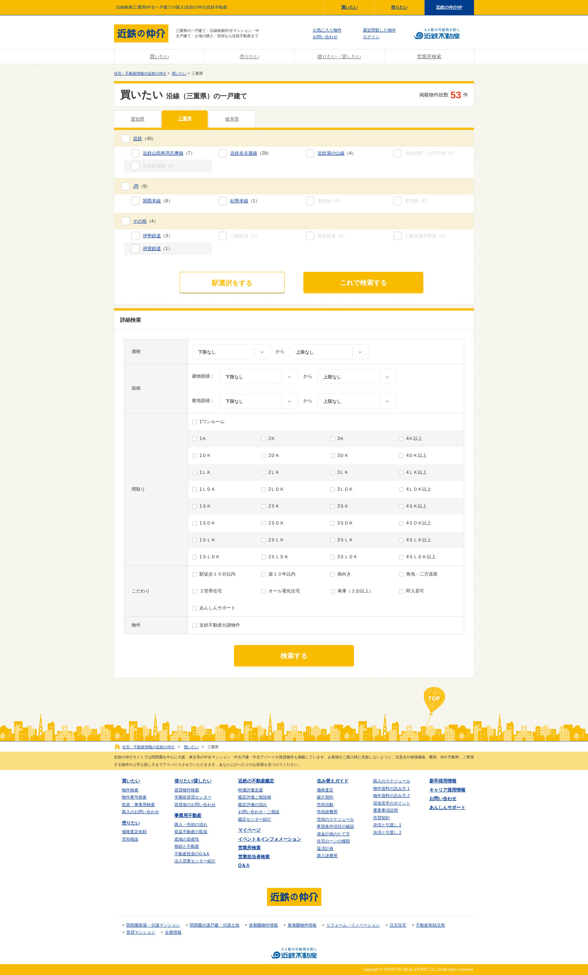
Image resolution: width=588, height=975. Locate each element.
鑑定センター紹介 (254, 819)
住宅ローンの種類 (333, 841)
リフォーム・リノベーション (353, 925)
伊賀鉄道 (152, 248)
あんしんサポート (218, 607)
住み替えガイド (332, 781)
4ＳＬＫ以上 (418, 540)
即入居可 (415, 591)
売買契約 (381, 817)
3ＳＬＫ (346, 540)
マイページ (249, 830)
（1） (245, 200)
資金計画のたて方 (333, 834)
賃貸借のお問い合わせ (195, 804)
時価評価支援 (250, 790)
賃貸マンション (140, 932)
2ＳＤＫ (276, 523)
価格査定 (325, 790)
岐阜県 (232, 119)
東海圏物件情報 (302, 925)
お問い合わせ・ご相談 (258, 811)
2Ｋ (272, 438)
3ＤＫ (343, 455)
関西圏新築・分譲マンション (153, 925)
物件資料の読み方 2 (391, 795)
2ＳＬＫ (276, 540)
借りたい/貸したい (193, 781)
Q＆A (243, 865)
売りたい (399, 7)
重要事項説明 (385, 810)
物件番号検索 (134, 797)
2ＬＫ (274, 472)
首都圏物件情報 (263, 925)
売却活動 (325, 804)
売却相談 (130, 839)
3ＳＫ (343, 506)
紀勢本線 (239, 200)
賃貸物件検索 (186, 790)
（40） (144, 138)
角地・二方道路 (422, 574)
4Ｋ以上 (414, 438)
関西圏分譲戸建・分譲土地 (214, 925)
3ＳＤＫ (346, 523)
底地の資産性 (186, 839)
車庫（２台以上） (356, 591)
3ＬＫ (343, 472)
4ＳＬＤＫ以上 (421, 556)
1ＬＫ (205, 472)
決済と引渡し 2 (387, 832)
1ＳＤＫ (208, 523)
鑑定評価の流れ (252, 804)
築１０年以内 (282, 574)
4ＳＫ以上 (416, 506)
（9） (141, 186)
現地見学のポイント (391, 803)
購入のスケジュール (391, 781)
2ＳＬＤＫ (278, 556)
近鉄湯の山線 (331, 153)
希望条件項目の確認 (335, 826)
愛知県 (137, 119)
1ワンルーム (212, 421)
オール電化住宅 (284, 591)
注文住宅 (398, 925)
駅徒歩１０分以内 (218, 574)
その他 (140, 221)
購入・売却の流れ (190, 824)
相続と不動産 (186, 846)
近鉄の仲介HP (449, 7)
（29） (250, 153)
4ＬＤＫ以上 (418, 489)
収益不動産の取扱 (190, 831)
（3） (157, 235)
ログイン (371, 37)
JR (136, 186)
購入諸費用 (327, 855)
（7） (169, 153)
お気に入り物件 (327, 30)
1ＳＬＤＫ (210, 556)
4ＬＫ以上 (416, 472)
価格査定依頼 (134, 831)
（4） (337, 153)
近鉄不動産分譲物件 (220, 625)
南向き (344, 574)
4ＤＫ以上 (416, 455)
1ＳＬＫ (208, 540)
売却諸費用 (327, 811)
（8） (157, 200)
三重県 (185, 118)
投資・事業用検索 (138, 804)
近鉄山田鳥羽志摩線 (163, 153)
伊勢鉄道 (152, 235)
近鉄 (137, 138)
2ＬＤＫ (276, 489)
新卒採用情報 (442, 781)
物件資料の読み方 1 (391, 788)
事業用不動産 (187, 815)
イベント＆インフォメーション (269, 839)
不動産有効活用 (430, 925)
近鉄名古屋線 (243, 153)
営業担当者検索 (254, 856)
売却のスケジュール (335, 819)
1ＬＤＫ (208, 489)
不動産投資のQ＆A (191, 853)
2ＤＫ (274, 455)
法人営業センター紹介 (195, 861)
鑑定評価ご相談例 (254, 797)
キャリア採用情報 (447, 790)
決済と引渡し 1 (387, 825)
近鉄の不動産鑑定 (256, 781)
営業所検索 (429, 56)
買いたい (349, 7)
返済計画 (325, 848)
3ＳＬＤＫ (348, 556)
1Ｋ (203, 438)
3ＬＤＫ (346, 489)
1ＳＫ (205, 506)
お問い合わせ (325, 37)
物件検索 (130, 790)
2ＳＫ (274, 506)
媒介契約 (325, 797)
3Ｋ (341, 438)
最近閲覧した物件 (379, 30)
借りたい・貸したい (339, 56)
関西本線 (152, 200)
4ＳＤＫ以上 (418, 523)
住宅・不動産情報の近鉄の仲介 (140, 73)
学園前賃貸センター (193, 797)
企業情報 (173, 932)
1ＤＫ (205, 455)
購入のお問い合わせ (140, 811)
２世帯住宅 (211, 591)
